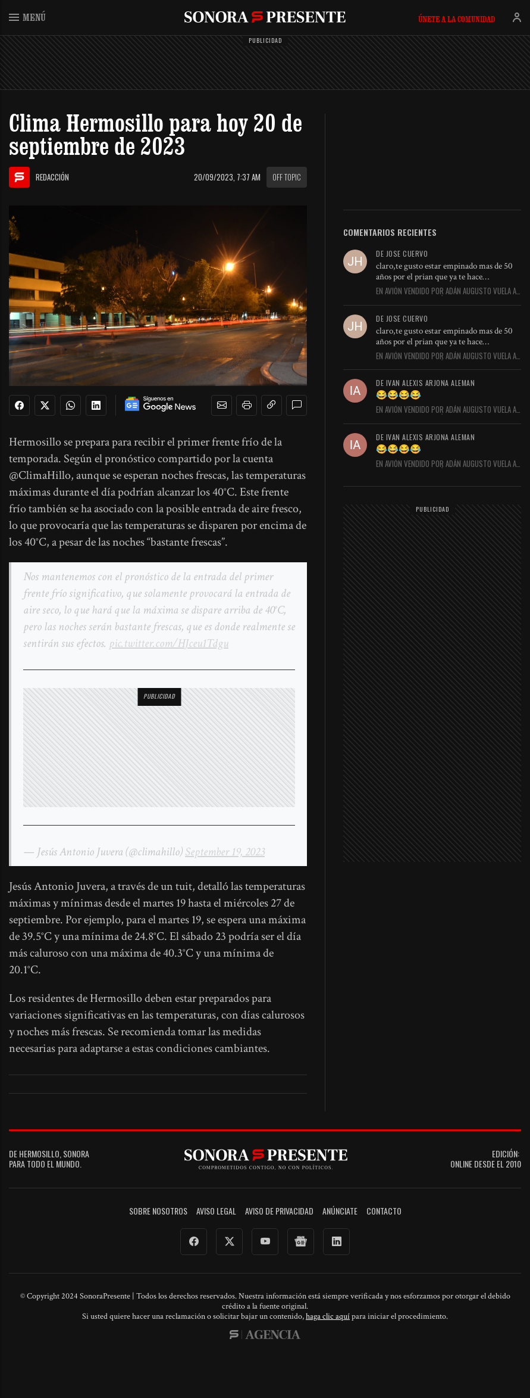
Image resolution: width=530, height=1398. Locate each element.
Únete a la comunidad (456, 19)
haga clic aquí (328, 1316)
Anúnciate (339, 1211)
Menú (27, 17)
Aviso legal (216, 1211)
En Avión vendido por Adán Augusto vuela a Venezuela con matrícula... (446, 291)
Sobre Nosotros (158, 1211)
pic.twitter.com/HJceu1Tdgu (168, 643)
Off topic (286, 177)
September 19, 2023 (225, 852)
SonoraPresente (265, 17)
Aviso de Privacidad (279, 1211)
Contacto (384, 1211)
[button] (222, 405)
